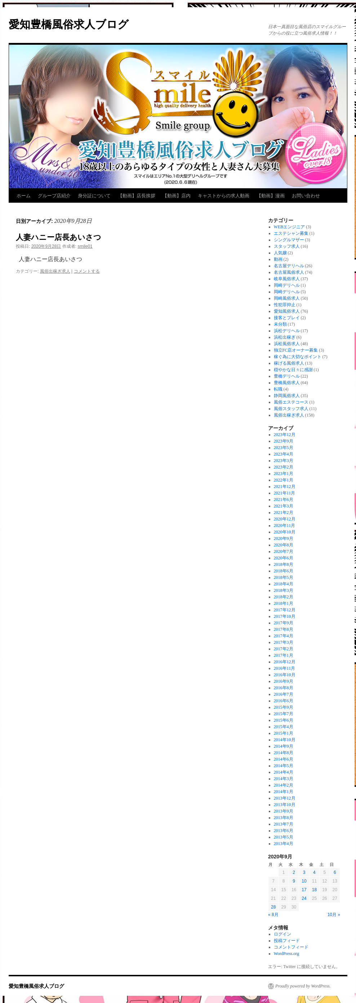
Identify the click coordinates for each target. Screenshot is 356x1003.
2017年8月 (283, 629)
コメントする (87, 271)
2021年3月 (283, 506)
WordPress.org (286, 953)
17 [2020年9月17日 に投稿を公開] (304, 889)
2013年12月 (284, 798)
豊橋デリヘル (287, 376)
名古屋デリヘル (289, 265)
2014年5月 (283, 765)
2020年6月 (283, 557)
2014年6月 (283, 759)
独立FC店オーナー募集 (296, 350)
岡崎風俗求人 (287, 298)
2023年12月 (284, 434)
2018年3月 (283, 590)
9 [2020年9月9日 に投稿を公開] (294, 881)
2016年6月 (283, 700)
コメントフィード (291, 947)
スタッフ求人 (287, 246)
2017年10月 (284, 616)
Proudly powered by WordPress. (303, 986)
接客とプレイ (287, 317)
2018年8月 (283, 564)
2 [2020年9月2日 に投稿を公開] (294, 872)
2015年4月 (283, 726)
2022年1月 (283, 480)
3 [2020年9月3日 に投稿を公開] (304, 872)
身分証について (94, 195)
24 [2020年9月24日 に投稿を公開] (304, 898)
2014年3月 (283, 778)
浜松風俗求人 (287, 343)
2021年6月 (283, 499)
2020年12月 (284, 519)
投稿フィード (287, 940)
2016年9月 (283, 681)
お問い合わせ (306, 195)
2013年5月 (283, 837)
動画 (278, 259)
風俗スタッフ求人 (291, 408)
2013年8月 (283, 817)
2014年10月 (284, 739)
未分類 (280, 324)
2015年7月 (283, 713)
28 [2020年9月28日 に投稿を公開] (273, 907)
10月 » (334, 914)
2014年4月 (283, 772)
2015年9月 (283, 707)
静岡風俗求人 (287, 395)
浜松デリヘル (287, 330)
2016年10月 (284, 674)
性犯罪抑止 (284, 304)
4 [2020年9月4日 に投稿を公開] (314, 872)
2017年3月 (283, 642)
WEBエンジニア (289, 226)
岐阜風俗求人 (287, 278)
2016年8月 (283, 687)
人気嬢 (280, 252)
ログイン (282, 934)
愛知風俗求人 (287, 311)
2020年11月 (284, 525)
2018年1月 (283, 603)
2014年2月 (283, 785)
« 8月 (273, 914)
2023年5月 (283, 447)
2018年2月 (283, 596)
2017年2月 (283, 648)
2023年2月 (283, 467)
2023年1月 (283, 473)
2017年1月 (283, 655)
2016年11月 (284, 668)
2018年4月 (283, 583)
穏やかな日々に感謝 (293, 369)
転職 (278, 389)
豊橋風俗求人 (287, 382)
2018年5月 (283, 577)
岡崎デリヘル (287, 285)
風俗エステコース (291, 402)
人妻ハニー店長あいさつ (58, 237)
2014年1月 (283, 791)
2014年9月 (283, 746)
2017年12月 (284, 609)
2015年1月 (283, 733)
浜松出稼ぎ (284, 337)
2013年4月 (283, 843)
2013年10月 (284, 804)
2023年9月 (283, 441)
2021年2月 (283, 512)
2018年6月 (283, 570)
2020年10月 (284, 532)
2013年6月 (283, 830)
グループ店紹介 (54, 195)
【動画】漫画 (271, 195)
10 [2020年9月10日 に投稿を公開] (304, 881)
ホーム (24, 195)
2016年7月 (283, 694)
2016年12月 (284, 661)
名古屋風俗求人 (289, 272)
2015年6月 (283, 720)
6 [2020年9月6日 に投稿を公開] (335, 872)
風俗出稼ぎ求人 (55, 271)
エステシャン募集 (291, 233)
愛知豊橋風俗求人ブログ (69, 24)
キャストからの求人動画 (223, 195)
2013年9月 (283, 811)
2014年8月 (283, 752)
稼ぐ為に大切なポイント (297, 356)
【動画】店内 (177, 195)
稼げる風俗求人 (289, 363)
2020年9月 (283, 538)
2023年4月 (283, 454)
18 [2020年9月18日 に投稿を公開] (314, 889)
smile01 (84, 246)
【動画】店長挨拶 (136, 195)
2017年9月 (283, 622)
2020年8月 (283, 544)
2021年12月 (284, 486)
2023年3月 (283, 460)
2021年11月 (284, 493)
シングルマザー (289, 239)
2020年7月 (283, 551)
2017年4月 (283, 635)
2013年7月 (283, 824)
